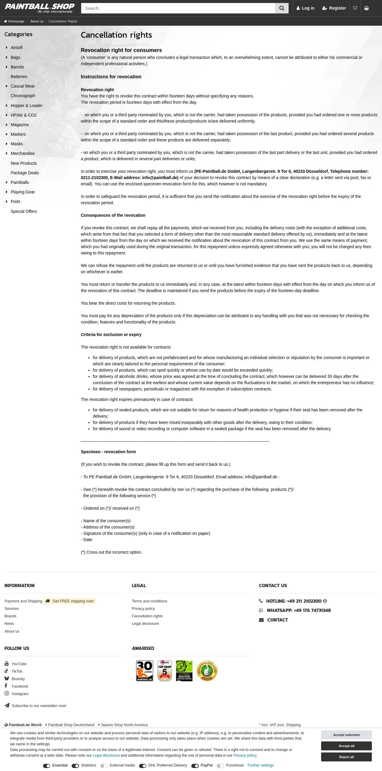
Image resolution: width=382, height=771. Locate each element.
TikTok (13, 671)
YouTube (15, 664)
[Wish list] (355, 8)
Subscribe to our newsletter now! (35, 706)
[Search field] (178, 8)
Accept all (347, 746)
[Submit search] (282, 8)
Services (11, 609)
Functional (235, 765)
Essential (59, 765)
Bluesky (14, 679)
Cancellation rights (147, 616)
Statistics (88, 765)
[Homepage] (14, 21)
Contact (273, 619)
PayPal (207, 765)
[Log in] (305, 8)
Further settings (261, 765)
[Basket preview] (368, 8)
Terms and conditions (149, 601)
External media (122, 765)
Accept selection (346, 735)
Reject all (346, 757)
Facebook (16, 686)
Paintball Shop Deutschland (70, 725)
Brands (10, 616)
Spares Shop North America (123, 725)
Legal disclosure (145, 624)
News (9, 624)
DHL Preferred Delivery (167, 765)
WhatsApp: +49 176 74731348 (299, 610)
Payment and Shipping (50, 601)
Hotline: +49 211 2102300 (293, 601)
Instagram (16, 694)
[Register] (334, 8)
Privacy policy (143, 609)
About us (37, 21)
